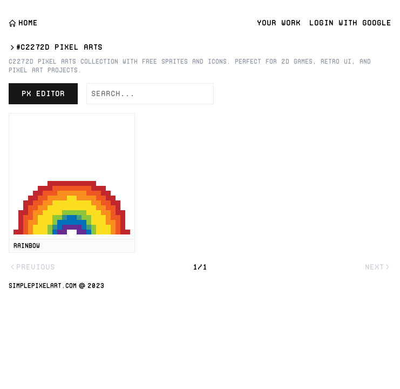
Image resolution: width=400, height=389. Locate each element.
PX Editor (43, 93)
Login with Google (350, 22)
